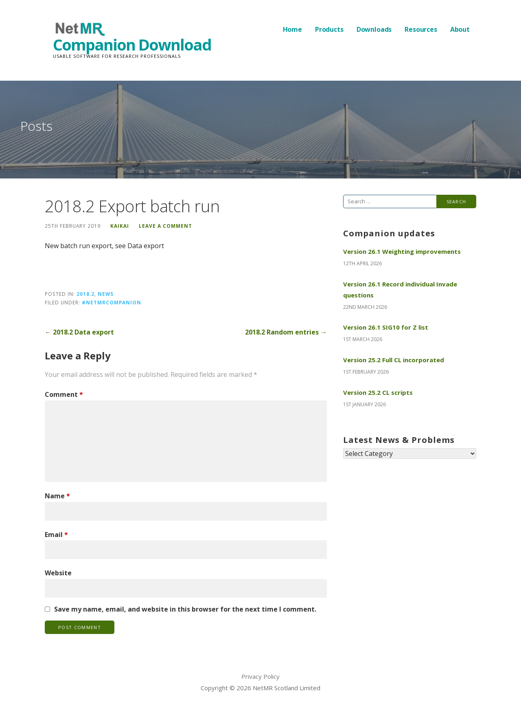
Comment (64, 394)
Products (329, 29)
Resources (421, 29)
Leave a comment (165, 225)
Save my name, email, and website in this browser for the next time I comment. (185, 609)
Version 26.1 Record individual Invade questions (400, 289)
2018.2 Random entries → (286, 332)
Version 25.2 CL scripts (378, 392)
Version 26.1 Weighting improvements (402, 251)
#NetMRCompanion (111, 302)
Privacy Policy (260, 676)
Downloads (374, 29)
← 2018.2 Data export (79, 332)
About (460, 29)
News (106, 294)
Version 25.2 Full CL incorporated (393, 360)
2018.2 (85, 294)
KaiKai (119, 225)
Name (57, 495)
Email (56, 534)
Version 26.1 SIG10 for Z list (385, 327)
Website (58, 572)
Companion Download (132, 44)
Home (292, 29)
